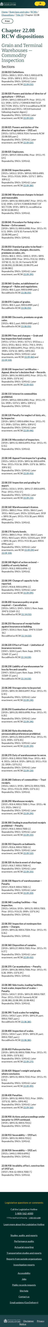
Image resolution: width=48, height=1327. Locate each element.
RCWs (34, 11)
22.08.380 (26, 1021)
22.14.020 (26, 635)
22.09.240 (28, 700)
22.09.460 (29, 357)
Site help (24, 1290)
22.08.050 (26, 292)
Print (7, 21)
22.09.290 (28, 813)
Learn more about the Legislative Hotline (24, 1224)
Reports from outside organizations (24, 1258)
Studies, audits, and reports (24, 1235)
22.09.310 (28, 834)
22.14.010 (26, 614)
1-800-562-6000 (24, 1213)
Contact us (24, 1296)
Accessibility (24, 1273)
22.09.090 (29, 550)
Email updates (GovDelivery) (24, 1302)
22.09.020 (28, 118)
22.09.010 (28, 84)
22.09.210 (28, 497)
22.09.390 (28, 274)
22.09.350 (28, 871)
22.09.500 (7, 360)
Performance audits (24, 1241)
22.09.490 (28, 1086)
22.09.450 (28, 473)
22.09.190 (28, 746)
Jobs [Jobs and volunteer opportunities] (24, 1279)
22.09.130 (28, 770)
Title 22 (19, 15)
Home (5, 11)
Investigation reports (24, 1264)
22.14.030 (26, 657)
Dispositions (8, 15)
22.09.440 (28, 430)
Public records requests (24, 1284)
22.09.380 (28, 185)
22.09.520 (28, 853)
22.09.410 (28, 957)
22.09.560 (28, 1107)
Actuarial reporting (24, 1247)
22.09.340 (28, 721)
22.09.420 (28, 384)
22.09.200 (28, 893)
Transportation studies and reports (24, 1253)
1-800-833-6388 (34, 1218)
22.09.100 (7, 553)
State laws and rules (19, 11)
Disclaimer (28, 1321)
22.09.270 (28, 1061)
